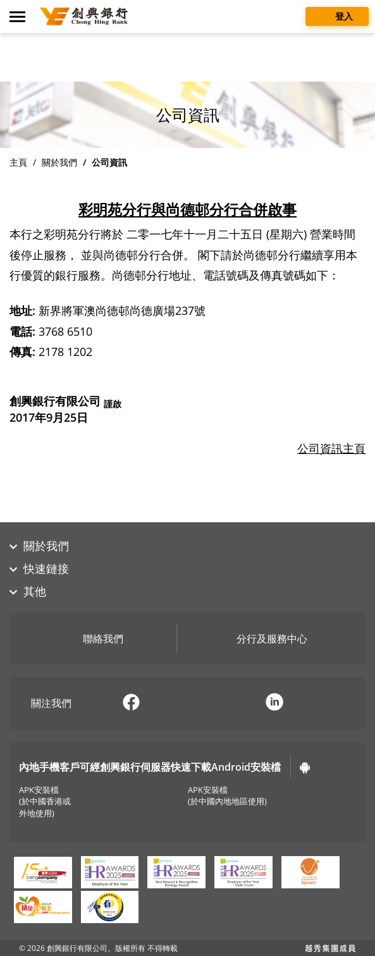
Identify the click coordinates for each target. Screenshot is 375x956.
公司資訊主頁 (331, 448)
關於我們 (59, 162)
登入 (337, 15)
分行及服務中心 (262, 640)
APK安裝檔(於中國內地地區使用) (227, 796)
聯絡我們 (93, 640)
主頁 (18, 162)
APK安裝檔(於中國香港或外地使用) (45, 802)
